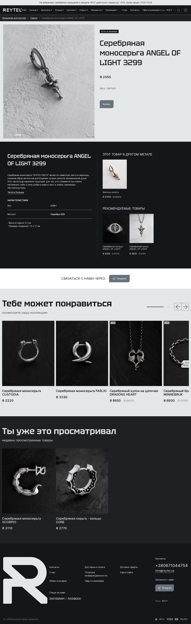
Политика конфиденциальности (96, 574)
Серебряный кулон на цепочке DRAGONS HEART (134, 392)
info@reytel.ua (164, 570)
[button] (178, 307)
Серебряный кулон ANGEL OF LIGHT (138, 247)
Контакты (134, 10)
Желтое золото (111, 192)
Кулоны (34, 10)
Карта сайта (126, 572)
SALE (24, 10)
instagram (56, 598)
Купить (106, 104)
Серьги (84, 10)
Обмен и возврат (58, 581)
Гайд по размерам (151, 10)
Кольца (59, 10)
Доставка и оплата (95, 567)
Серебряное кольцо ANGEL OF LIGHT (113, 247)
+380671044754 (171, 565)
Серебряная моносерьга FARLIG (81, 391)
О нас (124, 10)
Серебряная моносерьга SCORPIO (21, 520)
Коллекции (111, 10)
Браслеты (46, 10)
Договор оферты (129, 567)
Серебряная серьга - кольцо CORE (78, 520)
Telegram (119, 278)
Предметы (97, 10)
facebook (74, 598)
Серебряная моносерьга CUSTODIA (21, 392)
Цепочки (71, 10)
